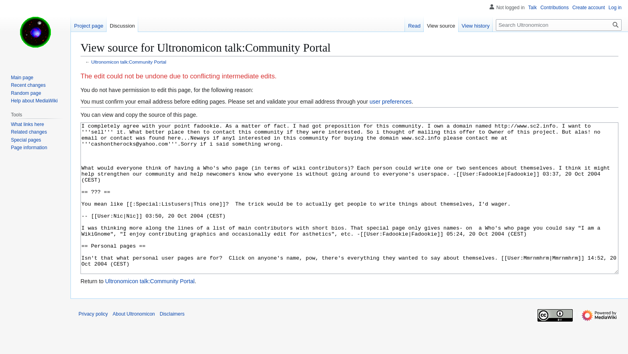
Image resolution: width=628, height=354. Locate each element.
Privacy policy (93, 344)
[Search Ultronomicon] (559, 25)
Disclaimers (172, 344)
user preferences (391, 101)
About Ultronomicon (134, 344)
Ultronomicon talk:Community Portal (128, 61)
